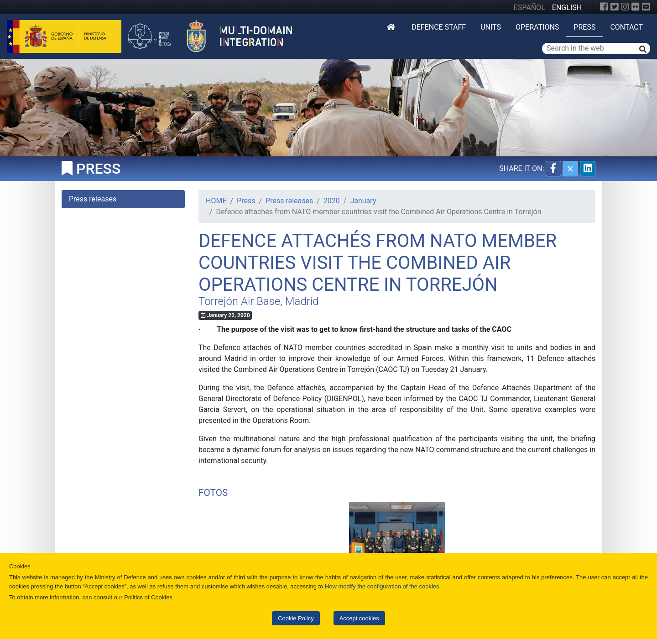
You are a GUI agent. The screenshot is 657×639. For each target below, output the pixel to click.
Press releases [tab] (92, 199)
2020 (331, 200)
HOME (216, 200)
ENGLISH (567, 7)
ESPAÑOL (529, 7)
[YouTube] (646, 6)
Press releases (289, 200)
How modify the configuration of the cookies (382, 586)
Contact (626, 27)
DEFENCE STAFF (439, 27)
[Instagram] (625, 6)
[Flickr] (635, 6)
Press (584, 27)
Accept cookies (359, 618)
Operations (537, 27)
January (363, 200)
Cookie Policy (295, 618)
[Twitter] (614, 6)
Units (490, 27)
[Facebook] (604, 6)
